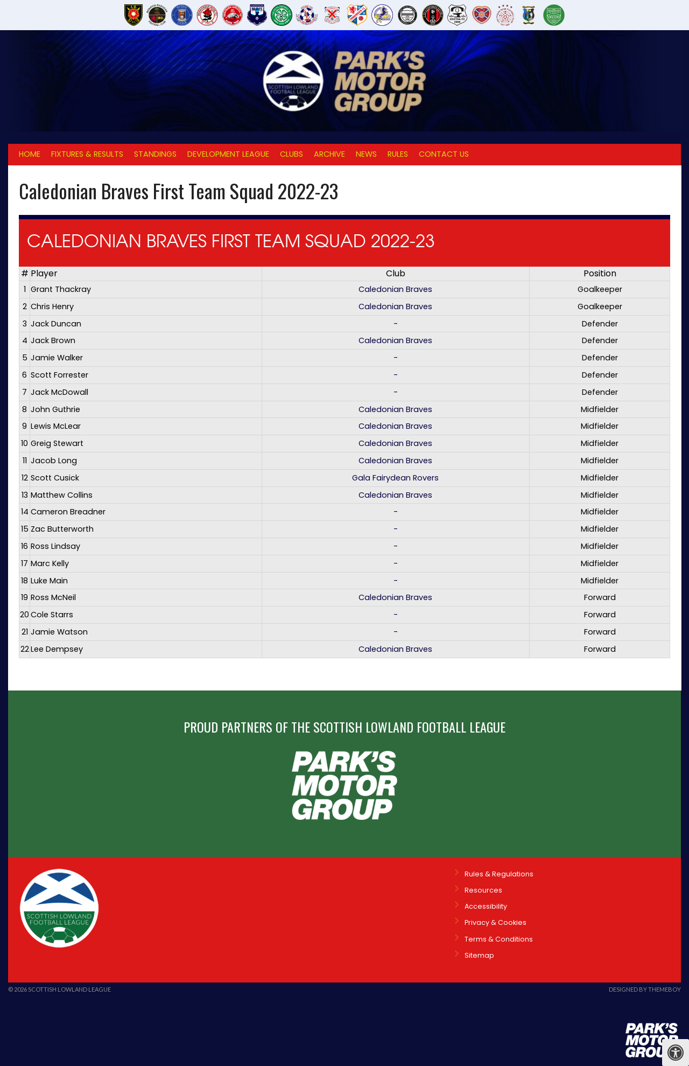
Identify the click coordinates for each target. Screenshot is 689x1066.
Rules (398, 154)
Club (395, 273)
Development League (228, 154)
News (366, 154)
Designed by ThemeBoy (645, 989)
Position (599, 273)
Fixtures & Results (87, 154)
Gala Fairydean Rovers (395, 477)
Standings (155, 154)
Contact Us (444, 154)
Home (29, 154)
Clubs (291, 154)
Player (44, 273)
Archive (329, 154)
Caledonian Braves (395, 289)
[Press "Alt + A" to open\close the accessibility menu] (675, 1052)
